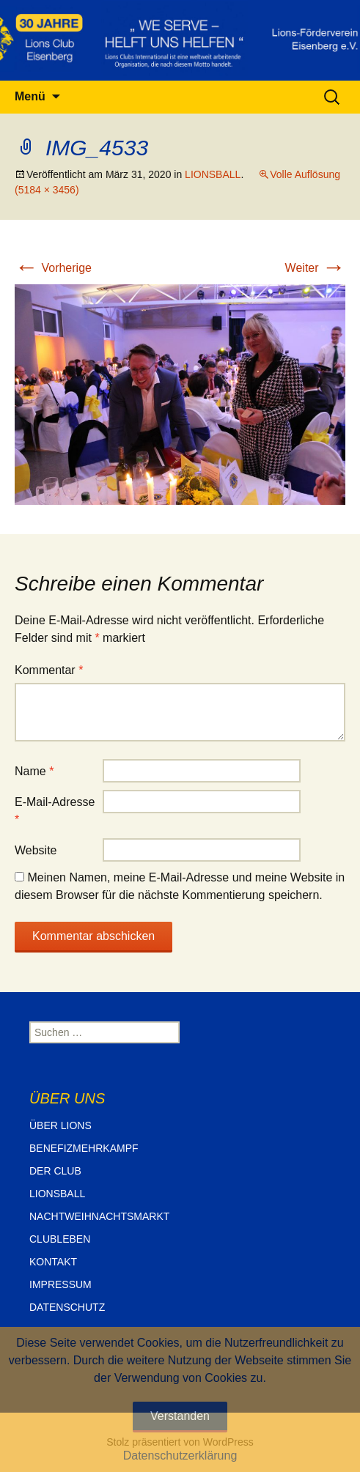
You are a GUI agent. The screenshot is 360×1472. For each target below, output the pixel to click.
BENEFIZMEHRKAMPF (84, 1148)
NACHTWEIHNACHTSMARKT (99, 1216)
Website (36, 850)
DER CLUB (55, 1171)
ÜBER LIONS (60, 1125)
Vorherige (53, 268)
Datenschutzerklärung (180, 1455)
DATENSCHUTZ (67, 1307)
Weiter (315, 268)
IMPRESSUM (60, 1284)
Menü (30, 96)
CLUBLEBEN (59, 1239)
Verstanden (180, 1416)
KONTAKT (53, 1262)
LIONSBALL (212, 174)
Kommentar (49, 670)
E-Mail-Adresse (55, 811)
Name (34, 771)
